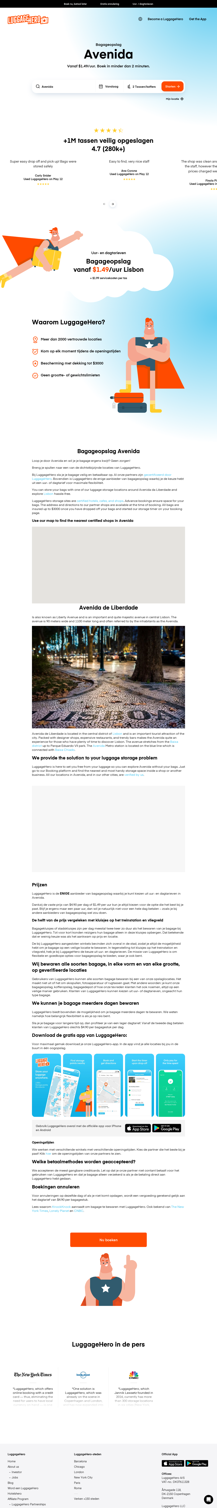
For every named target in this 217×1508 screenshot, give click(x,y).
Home (12, 1461)
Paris (77, 1483)
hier (48, 1153)
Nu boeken (109, 1239)
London (79, 1472)
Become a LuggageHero (165, 19)
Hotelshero (15, 1493)
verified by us (134, 775)
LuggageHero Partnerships (29, 1504)
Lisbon (48, 494)
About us (13, 1466)
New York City (83, 1477)
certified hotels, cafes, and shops (100, 501)
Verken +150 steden (86, 1499)
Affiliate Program (18, 1499)
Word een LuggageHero (23, 1488)
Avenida (99, 746)
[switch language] (140, 19)
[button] (208, 1499)
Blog (10, 1483)
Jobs (15, 1477)
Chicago (79, 1466)
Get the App (197, 19)
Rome (78, 1488)
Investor (17, 1472)
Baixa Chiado (65, 750)
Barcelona (80, 1461)
